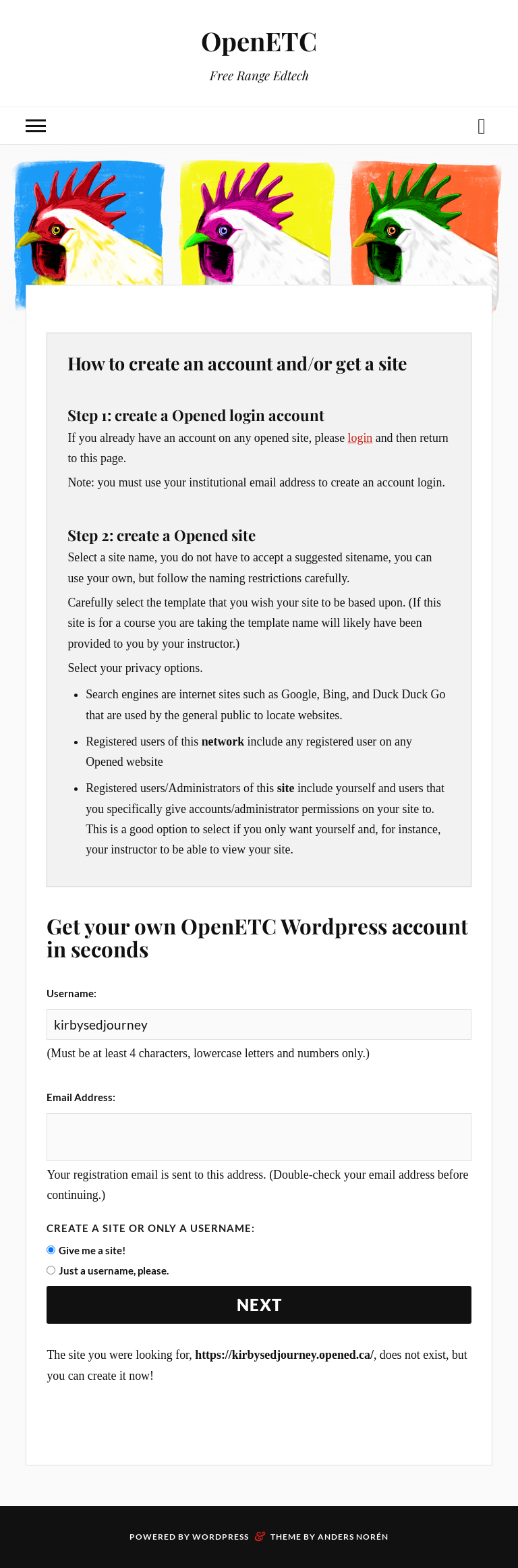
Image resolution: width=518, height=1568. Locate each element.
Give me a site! (92, 1250)
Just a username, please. (114, 1270)
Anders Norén (353, 1537)
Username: (71, 993)
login (360, 438)
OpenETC (259, 41)
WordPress (220, 1537)
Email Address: (81, 1097)
